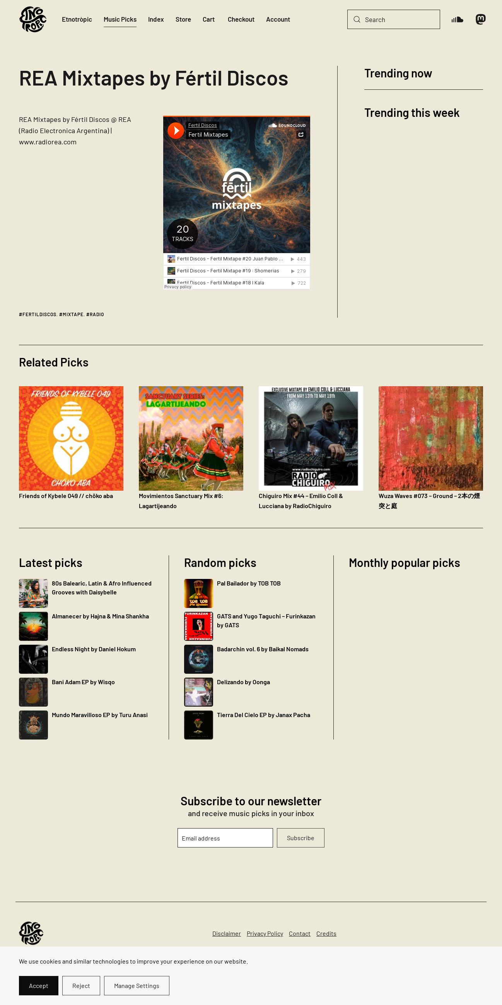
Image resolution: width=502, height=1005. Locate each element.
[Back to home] (32, 19)
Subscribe (300, 837)
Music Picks (120, 19)
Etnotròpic (77, 19)
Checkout (241, 19)
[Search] (393, 19)
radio (97, 314)
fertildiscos (39, 314)
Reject (81, 985)
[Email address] (225, 837)
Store (183, 19)
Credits (326, 933)
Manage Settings (136, 985)
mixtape (73, 314)
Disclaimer (226, 933)
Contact (300, 933)
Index (156, 19)
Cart (209, 19)
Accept (38, 985)
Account (278, 19)
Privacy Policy (265, 933)
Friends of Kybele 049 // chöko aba (66, 495)
